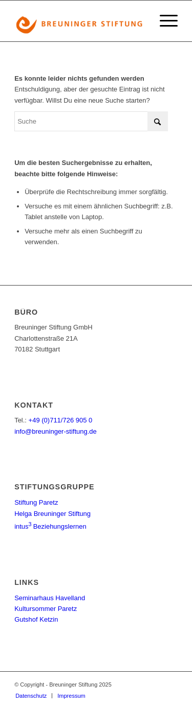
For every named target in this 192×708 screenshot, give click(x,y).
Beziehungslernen (50, 526)
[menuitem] (164, 21)
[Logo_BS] (79, 21)
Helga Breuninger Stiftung (52, 513)
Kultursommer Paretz (45, 608)
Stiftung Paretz (36, 502)
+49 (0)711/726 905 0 (61, 420)
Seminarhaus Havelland (49, 598)
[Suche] (91, 121)
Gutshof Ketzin (36, 619)
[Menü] (164, 21)
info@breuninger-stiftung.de (55, 431)
